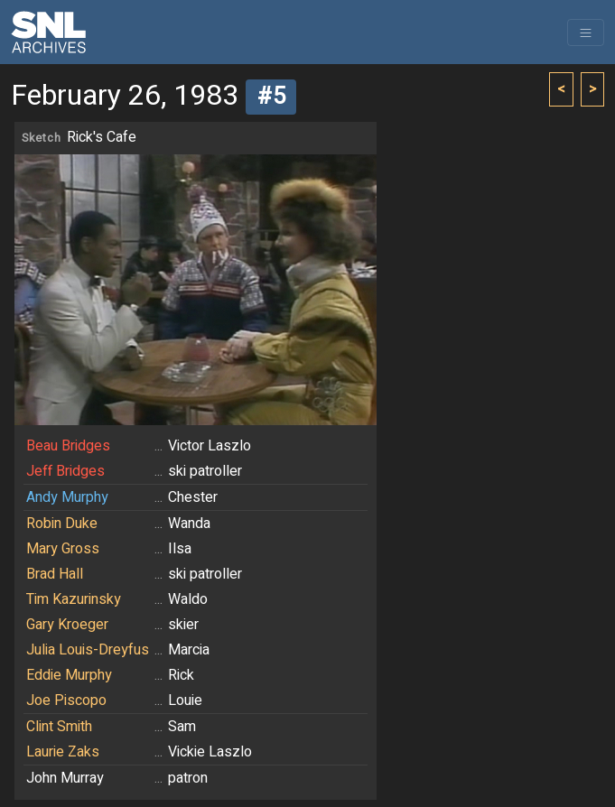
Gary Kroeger (67, 624)
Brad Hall (54, 574)
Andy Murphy (67, 497)
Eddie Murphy (69, 675)
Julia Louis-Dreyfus (87, 650)
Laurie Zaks (62, 752)
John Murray (65, 778)
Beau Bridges (68, 446)
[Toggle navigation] (585, 32)
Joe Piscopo (66, 700)
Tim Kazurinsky (73, 599)
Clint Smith (59, 726)
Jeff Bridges (65, 471)
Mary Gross (62, 549)
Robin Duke (62, 523)
